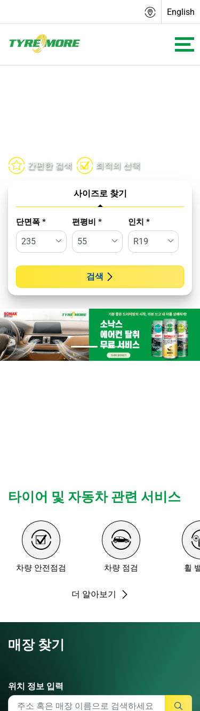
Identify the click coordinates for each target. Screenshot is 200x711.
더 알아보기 (100, 594)
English (181, 12)
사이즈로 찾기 (100, 193)
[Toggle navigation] (184, 44)
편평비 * (87, 222)
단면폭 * (31, 222)
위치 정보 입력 (35, 686)
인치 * (139, 222)
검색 (100, 276)
